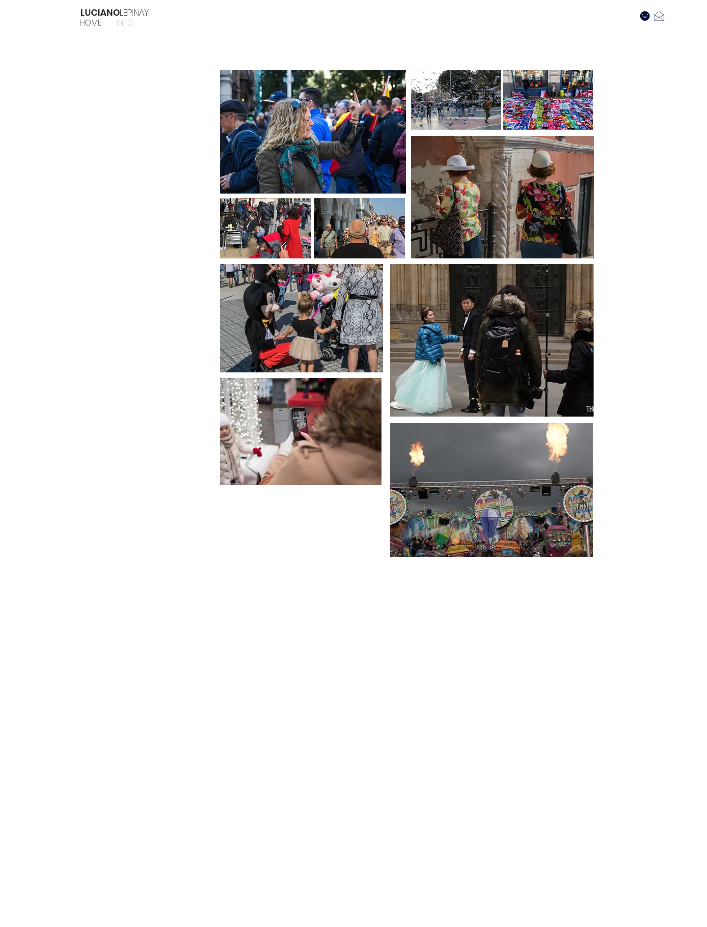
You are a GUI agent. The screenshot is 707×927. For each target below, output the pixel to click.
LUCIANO (100, 12)
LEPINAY (134, 12)
